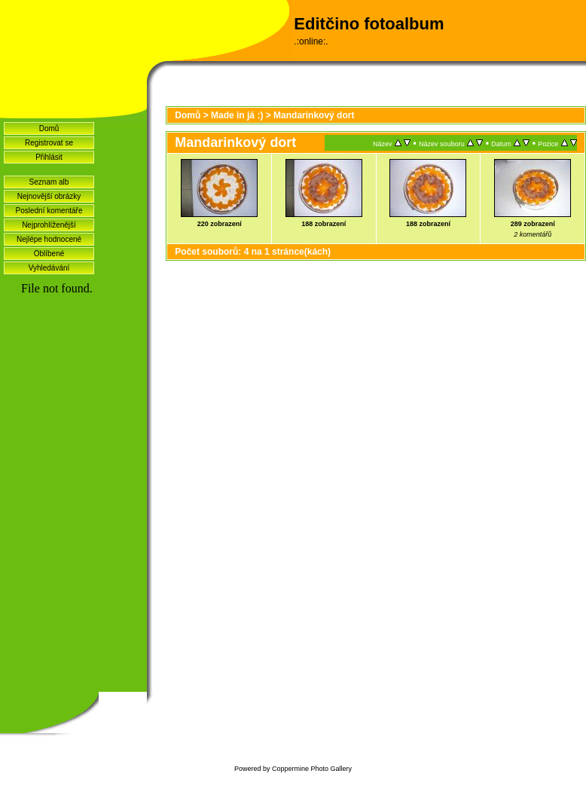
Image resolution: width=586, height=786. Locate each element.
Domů (49, 128)
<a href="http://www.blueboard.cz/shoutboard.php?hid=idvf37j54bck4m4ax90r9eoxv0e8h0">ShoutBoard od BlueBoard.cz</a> (73, 483)
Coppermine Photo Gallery (312, 768)
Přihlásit (49, 157)
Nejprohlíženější (49, 225)
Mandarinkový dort (313, 115)
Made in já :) (237, 115)
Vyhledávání (49, 268)
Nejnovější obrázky (49, 196)
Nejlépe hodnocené (49, 239)
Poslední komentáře (49, 210)
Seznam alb (49, 182)
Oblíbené (49, 253)
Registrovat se (49, 143)
